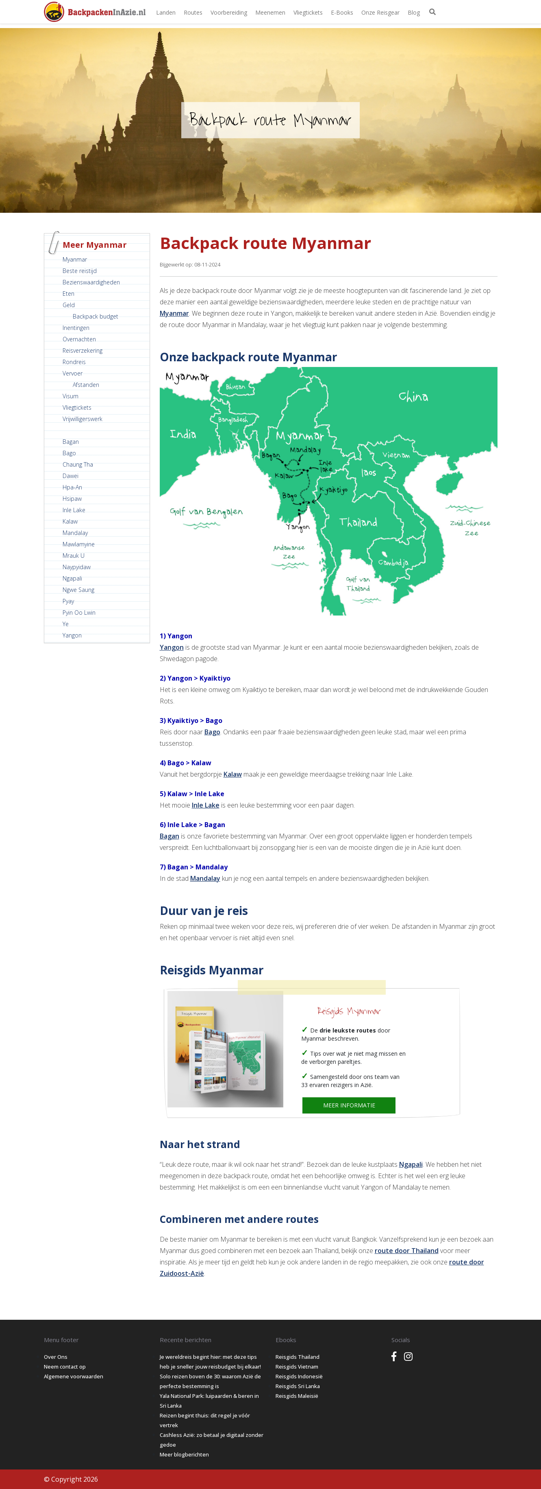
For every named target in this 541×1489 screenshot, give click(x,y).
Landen (166, 12)
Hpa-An (72, 487)
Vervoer (73, 373)
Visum (70, 396)
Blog (414, 12)
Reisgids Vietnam (297, 1366)
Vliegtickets (308, 12)
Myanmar (75, 259)
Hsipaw (72, 498)
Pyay (68, 601)
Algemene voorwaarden (73, 1376)
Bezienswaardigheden (91, 282)
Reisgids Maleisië (297, 1395)
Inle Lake (74, 510)
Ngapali (72, 578)
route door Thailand (407, 1250)
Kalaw (70, 521)
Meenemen (270, 12)
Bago (69, 453)
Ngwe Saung (78, 590)
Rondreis (74, 362)
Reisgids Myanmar (349, 1011)
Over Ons (55, 1356)
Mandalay (75, 533)
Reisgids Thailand (297, 1356)
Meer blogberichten (184, 1454)
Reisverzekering (82, 350)
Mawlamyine (79, 544)
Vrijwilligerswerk (82, 419)
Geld (69, 305)
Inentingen (76, 328)
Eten (68, 293)
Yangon (72, 635)
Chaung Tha (78, 464)
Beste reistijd (80, 271)
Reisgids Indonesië (299, 1376)
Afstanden (86, 385)
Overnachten (79, 339)
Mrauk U (74, 555)
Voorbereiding (229, 12)
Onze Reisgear (380, 12)
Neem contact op (65, 1366)
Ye (66, 624)
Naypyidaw (77, 567)
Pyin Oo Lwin (79, 612)
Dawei (70, 476)
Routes (193, 12)
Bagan (71, 441)
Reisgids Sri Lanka (298, 1386)
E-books (342, 12)
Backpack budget (95, 316)
